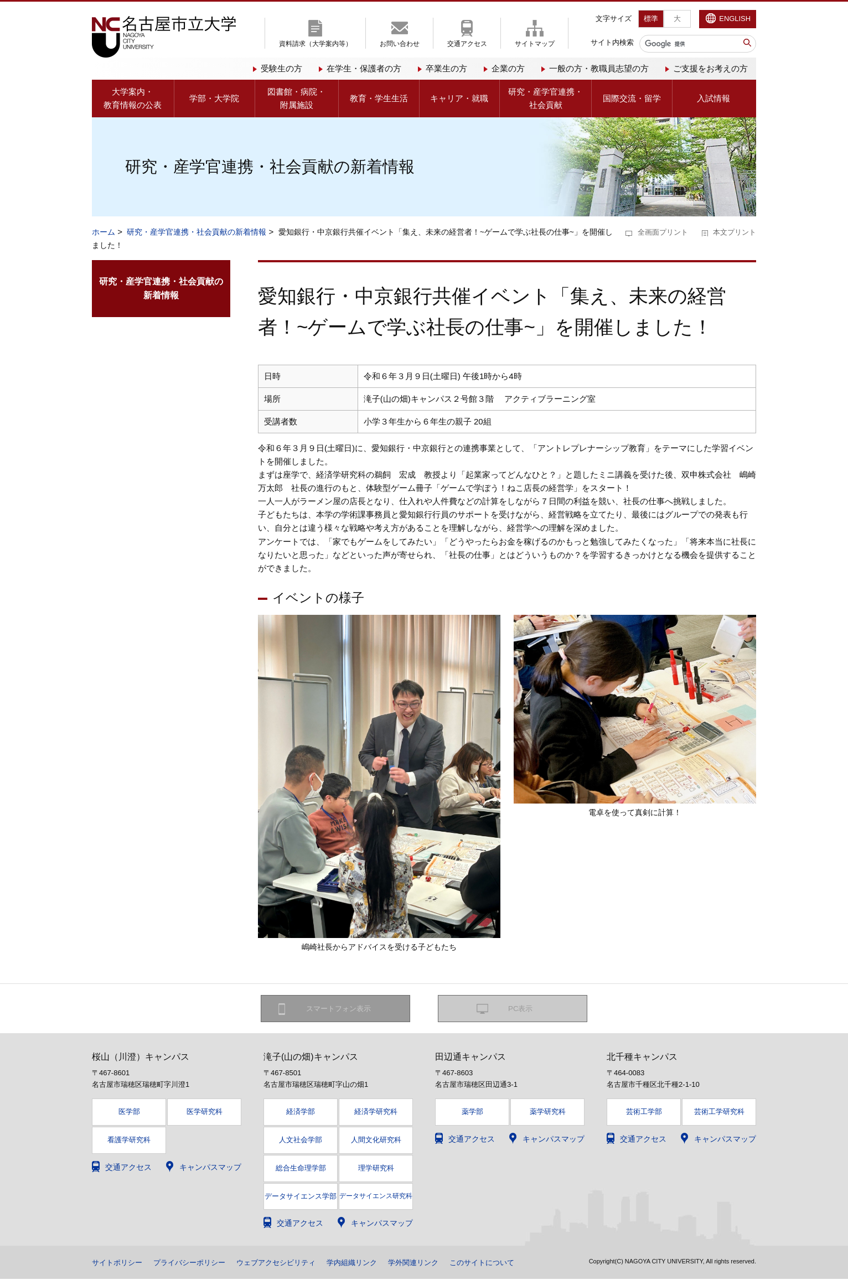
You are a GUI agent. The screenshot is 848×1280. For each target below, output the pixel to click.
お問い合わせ (400, 44)
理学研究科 (376, 1169)
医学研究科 (205, 1112)
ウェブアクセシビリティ (288, 1263)
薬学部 (472, 1112)
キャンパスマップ (210, 1168)
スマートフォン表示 (341, 1008)
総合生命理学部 (301, 1169)
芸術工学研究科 (719, 1112)
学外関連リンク (434, 1263)
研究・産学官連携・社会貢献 (545, 98)
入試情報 (713, 98)
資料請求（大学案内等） (315, 44)
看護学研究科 (129, 1141)
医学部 (129, 1112)
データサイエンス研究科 (375, 1196)
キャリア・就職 (459, 98)
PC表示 (521, 1008)
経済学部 (300, 1112)
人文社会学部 (300, 1141)
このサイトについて (507, 1263)
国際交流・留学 (632, 98)
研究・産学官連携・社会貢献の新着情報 (196, 231)
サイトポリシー (119, 1263)
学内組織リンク (369, 1263)
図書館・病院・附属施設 (296, 98)
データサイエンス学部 (301, 1197)
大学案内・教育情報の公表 (133, 98)
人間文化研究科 (376, 1141)
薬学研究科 (548, 1112)
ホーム (103, 231)
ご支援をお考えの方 (710, 68)
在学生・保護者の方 (364, 68)
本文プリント (734, 232)
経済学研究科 (375, 1112)
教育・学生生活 (379, 98)
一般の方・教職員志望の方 (599, 68)
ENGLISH (735, 18)
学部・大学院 (214, 98)
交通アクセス (467, 44)
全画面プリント (663, 232)
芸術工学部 (644, 1112)
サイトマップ (535, 44)
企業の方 (508, 68)
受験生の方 (281, 68)
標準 (651, 18)
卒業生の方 (446, 68)
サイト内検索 (612, 42)
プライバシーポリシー (196, 1263)
